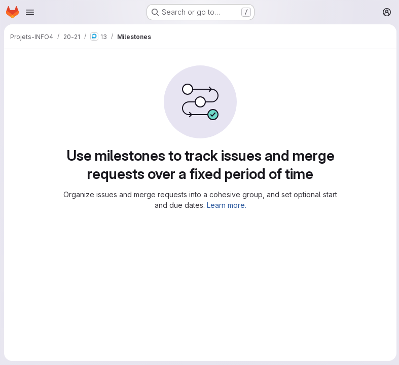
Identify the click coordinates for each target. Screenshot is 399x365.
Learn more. (225, 205)
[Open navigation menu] (30, 12)
